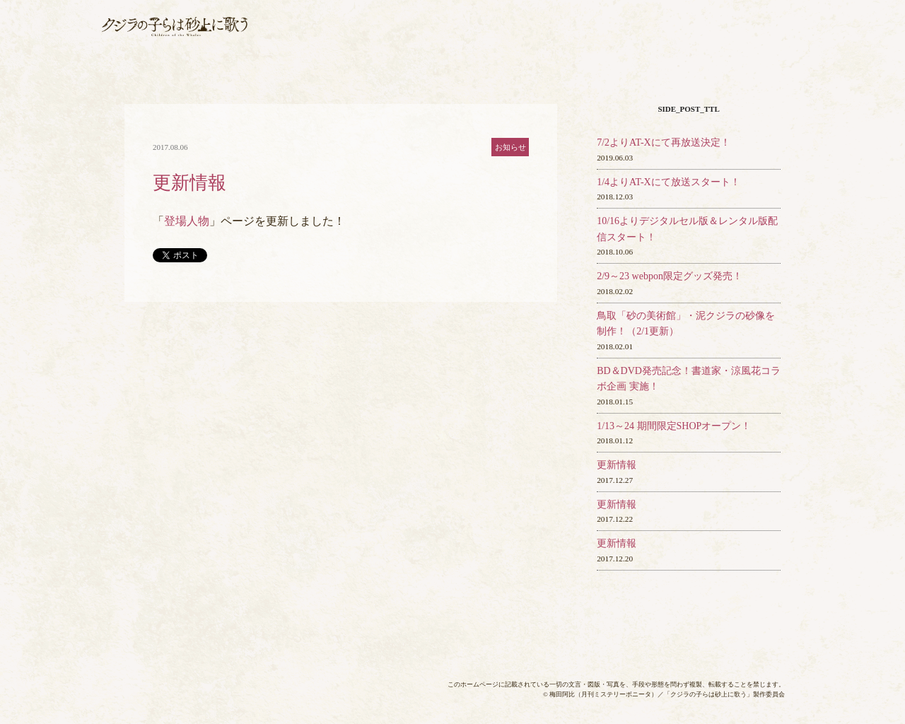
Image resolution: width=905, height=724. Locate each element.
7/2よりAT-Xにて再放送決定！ (663, 142)
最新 (332, 16)
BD (479, 40)
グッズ (596, 40)
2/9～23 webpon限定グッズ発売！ (669, 276)
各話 (372, 40)
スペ (745, 40)
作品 (628, 16)
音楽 (534, 40)
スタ (546, 16)
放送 (424, 16)
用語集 (775, 16)
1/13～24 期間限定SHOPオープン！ (674, 426)
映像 (660, 40)
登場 (710, 16)
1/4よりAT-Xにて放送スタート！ (668, 182)
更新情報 (616, 465)
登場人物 (186, 221)
